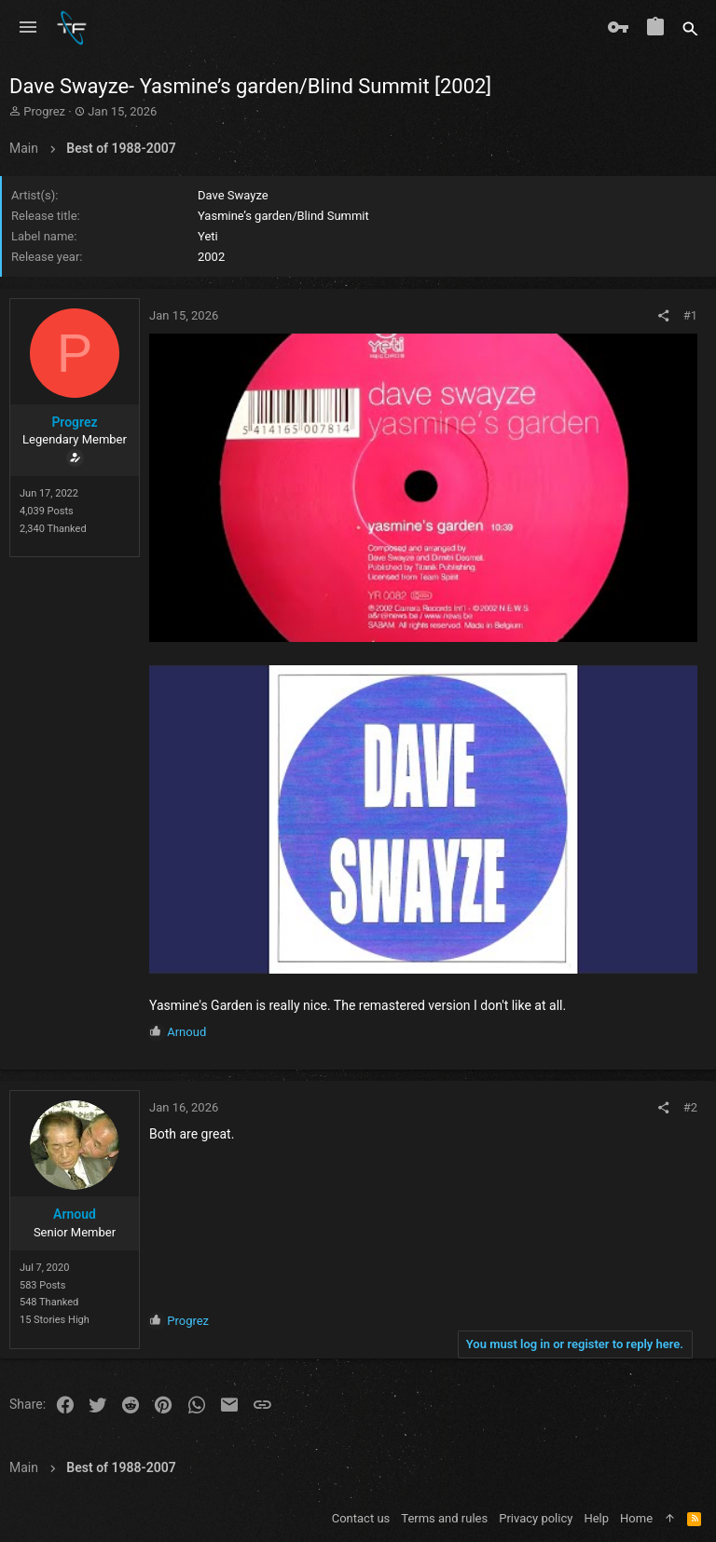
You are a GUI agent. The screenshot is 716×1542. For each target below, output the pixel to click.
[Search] (690, 28)
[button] (28, 28)
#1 (690, 315)
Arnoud (74, 1214)
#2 (690, 1107)
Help (596, 1518)
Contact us (361, 1518)
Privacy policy (535, 1518)
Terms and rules (444, 1518)
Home (636, 1518)
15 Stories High (55, 1320)
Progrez (44, 111)
